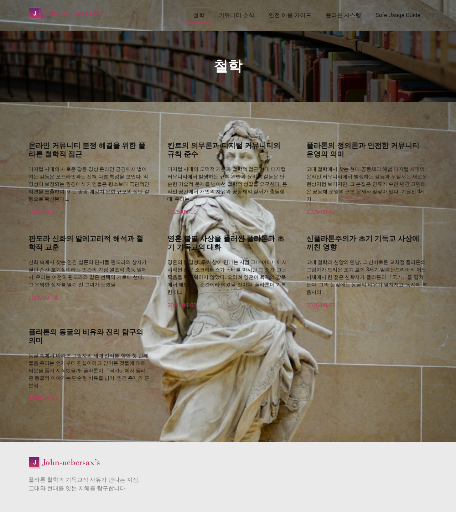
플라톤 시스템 (343, 15)
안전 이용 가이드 (290, 15)
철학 (198, 15)
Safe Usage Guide (397, 15)
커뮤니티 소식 (236, 15)
